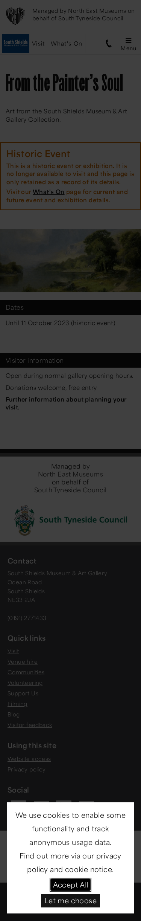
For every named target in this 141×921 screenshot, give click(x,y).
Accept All (70, 884)
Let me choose (70, 900)
